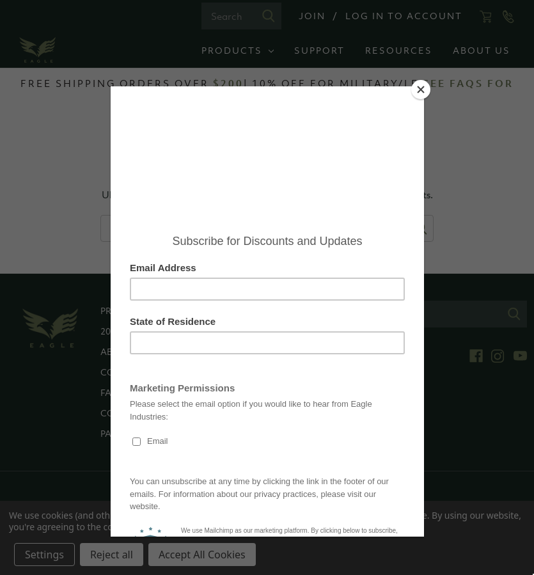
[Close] (420, 89)
